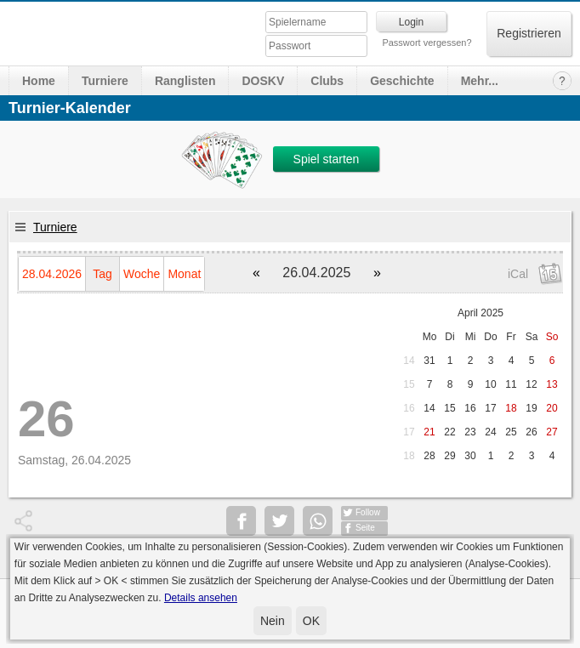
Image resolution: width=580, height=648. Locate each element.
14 (408, 361)
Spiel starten (326, 159)
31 (429, 361)
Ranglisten (185, 81)
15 (408, 384)
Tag (102, 274)
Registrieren (528, 33)
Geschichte (402, 81)
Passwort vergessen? (426, 42)
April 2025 (480, 313)
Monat (184, 274)
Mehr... (479, 81)
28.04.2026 (52, 274)
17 (408, 432)
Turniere (105, 81)
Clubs (327, 81)
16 (408, 408)
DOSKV (263, 81)
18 (408, 456)
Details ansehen (200, 598)
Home (38, 81)
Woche (141, 274)
